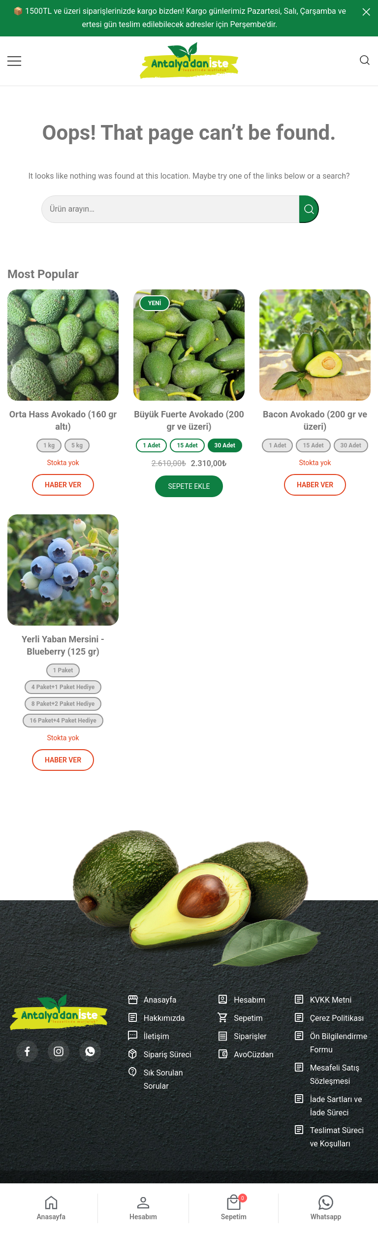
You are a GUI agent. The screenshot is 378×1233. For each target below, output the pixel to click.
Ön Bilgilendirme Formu (330, 1043)
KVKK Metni (322, 1000)
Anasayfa (152, 1000)
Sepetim (240, 1018)
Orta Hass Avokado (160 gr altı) (63, 420)
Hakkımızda (156, 1018)
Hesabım (241, 1000)
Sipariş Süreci (159, 1055)
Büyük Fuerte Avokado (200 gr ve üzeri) (189, 420)
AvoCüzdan (245, 1055)
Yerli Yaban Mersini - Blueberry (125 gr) (63, 645)
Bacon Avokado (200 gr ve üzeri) (315, 420)
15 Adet (187, 445)
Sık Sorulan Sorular (155, 1080)
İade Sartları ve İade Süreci (327, 1106)
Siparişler (241, 1036)
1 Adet (151, 445)
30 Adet (225, 445)
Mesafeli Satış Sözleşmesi (326, 1075)
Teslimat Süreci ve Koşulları (328, 1137)
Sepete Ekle (189, 486)
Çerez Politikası (328, 1018)
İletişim (148, 1036)
